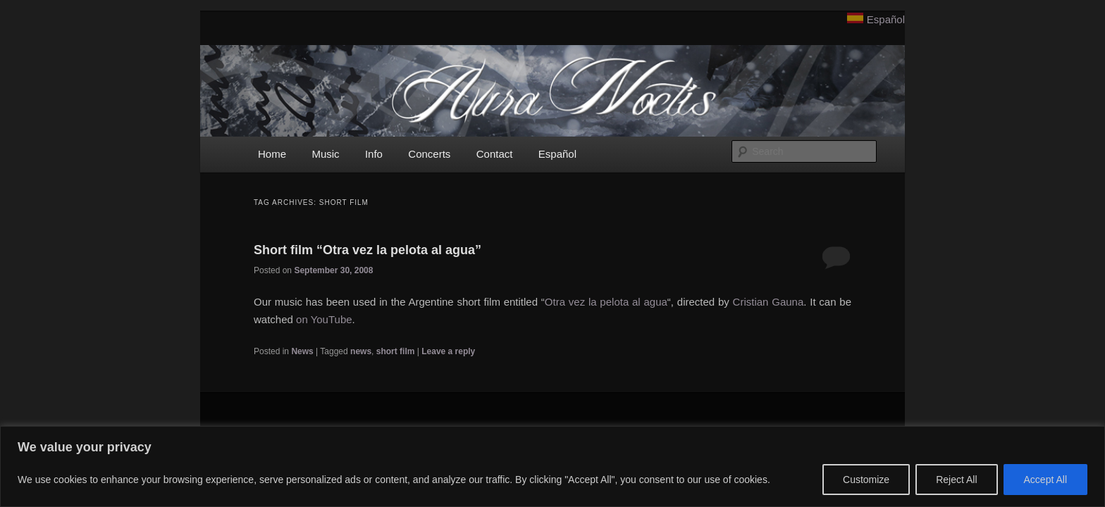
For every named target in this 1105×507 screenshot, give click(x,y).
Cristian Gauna (768, 302)
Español (886, 19)
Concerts (429, 154)
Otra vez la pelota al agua (606, 302)
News (302, 351)
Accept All (1045, 479)
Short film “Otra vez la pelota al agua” (367, 250)
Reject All (956, 479)
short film (395, 351)
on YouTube (324, 319)
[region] (552, 466)
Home (272, 154)
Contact (494, 154)
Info (374, 154)
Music (325, 154)
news (360, 351)
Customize (866, 479)
